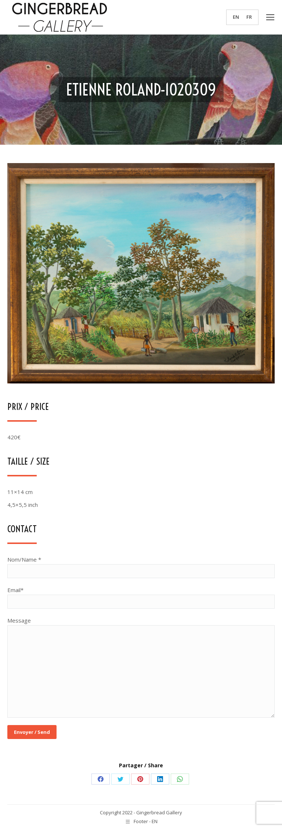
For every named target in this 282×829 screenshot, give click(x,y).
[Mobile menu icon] (270, 17)
